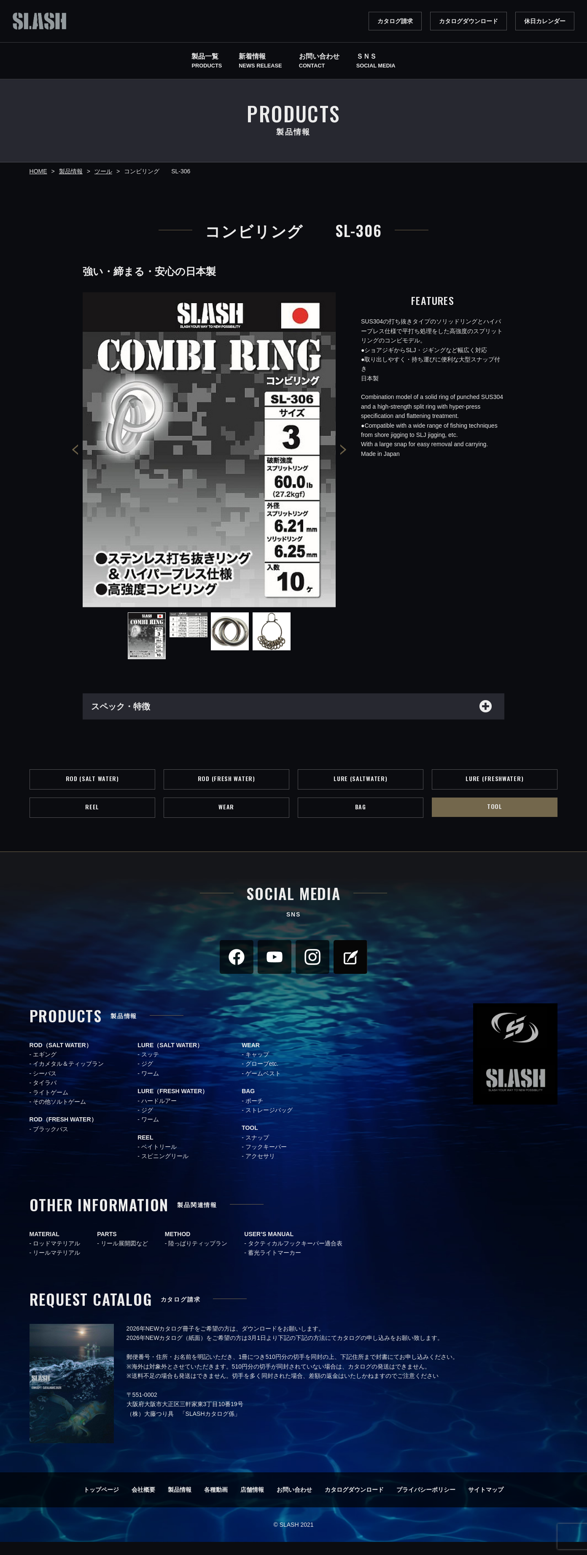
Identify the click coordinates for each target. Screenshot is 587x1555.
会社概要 (143, 1502)
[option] (209, 449)
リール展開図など (124, 1256)
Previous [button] (75, 450)
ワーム (150, 1086)
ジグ (147, 1076)
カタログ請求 (395, 21)
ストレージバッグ (269, 1123)
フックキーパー (266, 1159)
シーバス (45, 1086)
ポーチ (254, 1113)
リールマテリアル (56, 1265)
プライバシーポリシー (425, 1502)
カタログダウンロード (468, 21)
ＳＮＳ (376, 61)
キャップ (257, 1067)
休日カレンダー (544, 21)
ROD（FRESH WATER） (63, 1132)
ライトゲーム (50, 1105)
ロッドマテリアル (56, 1256)
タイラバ (45, 1095)
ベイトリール (159, 1159)
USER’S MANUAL (269, 1247)
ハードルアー (159, 1113)
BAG (360, 817)
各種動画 (216, 1502)
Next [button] (343, 450)
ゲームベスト (263, 1086)
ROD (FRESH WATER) (226, 784)
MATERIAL (44, 1247)
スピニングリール (164, 1169)
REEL (92, 817)
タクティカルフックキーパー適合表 (295, 1256)
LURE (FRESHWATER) (494, 784)
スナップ (257, 1150)
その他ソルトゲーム (59, 1114)
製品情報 (179, 1502)
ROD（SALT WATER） (61, 1057)
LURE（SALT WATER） (170, 1057)
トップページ (101, 1502)
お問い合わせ (294, 1502)
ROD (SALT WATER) (92, 784)
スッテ (150, 1067)
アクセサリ (260, 1169)
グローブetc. (262, 1076)
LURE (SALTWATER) (360, 784)
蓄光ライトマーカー (274, 1265)
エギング (45, 1067)
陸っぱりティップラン (197, 1256)
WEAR (226, 817)
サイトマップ (486, 1502)
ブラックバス (50, 1142)
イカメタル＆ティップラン (68, 1076)
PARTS (106, 1247)
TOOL (495, 817)
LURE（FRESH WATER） (172, 1104)
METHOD (178, 1247)
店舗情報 (252, 1502)
